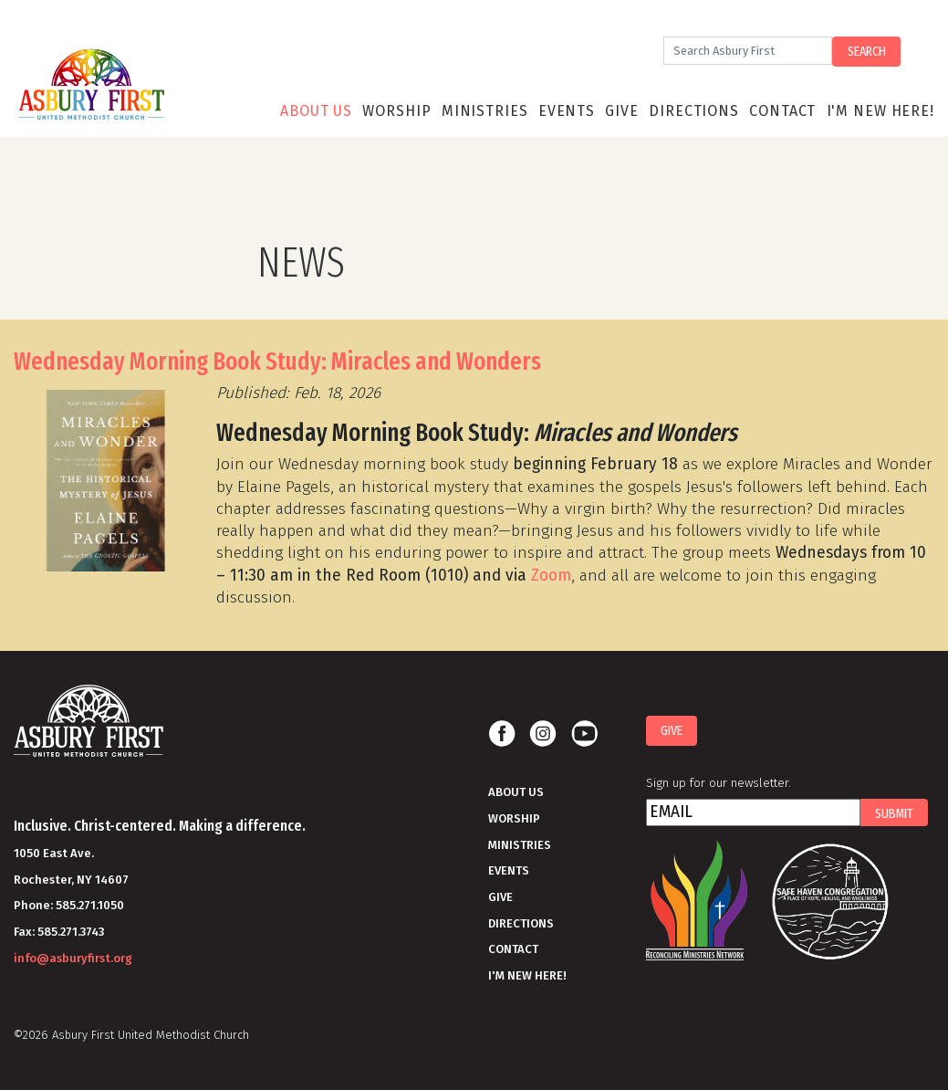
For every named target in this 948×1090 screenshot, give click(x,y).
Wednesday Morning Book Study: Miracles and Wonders (277, 361)
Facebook (502, 734)
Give (621, 111)
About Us (316, 111)
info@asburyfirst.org (73, 958)
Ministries (485, 111)
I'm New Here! (880, 111)
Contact (782, 111)
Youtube (584, 734)
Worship (396, 111)
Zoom (551, 575)
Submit (894, 813)
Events (566, 111)
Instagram (543, 734)
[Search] (747, 51)
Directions (694, 111)
